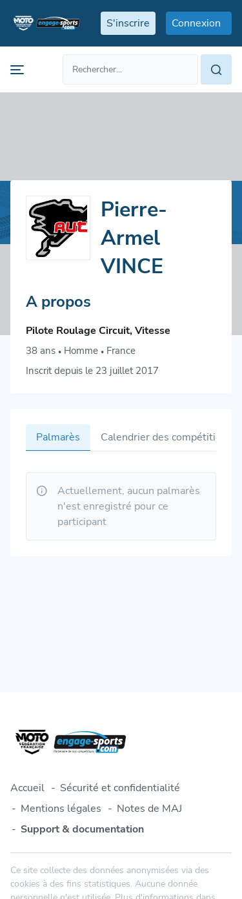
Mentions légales (61, 808)
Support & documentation (82, 829)
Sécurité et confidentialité (120, 788)
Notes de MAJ (149, 808)
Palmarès (58, 437)
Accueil (27, 788)
